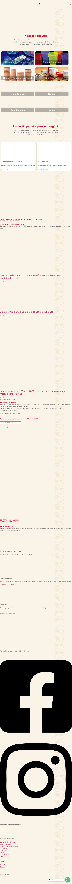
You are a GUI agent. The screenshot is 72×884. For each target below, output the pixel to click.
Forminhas (3, 848)
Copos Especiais (5, 844)
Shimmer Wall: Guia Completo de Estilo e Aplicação (27, 311)
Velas (1, 856)
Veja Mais (2, 281)
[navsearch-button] (70, 4)
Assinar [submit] (3, 426)
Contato (2, 867)
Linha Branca (4, 850)
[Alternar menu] (39, 4)
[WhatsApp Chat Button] (67, 879)
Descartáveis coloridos (7, 842)
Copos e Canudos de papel (9, 846)
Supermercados (5, 827)
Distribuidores (4, 829)
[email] (10, 422)
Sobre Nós (3, 865)
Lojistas (2, 831)
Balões (2, 852)
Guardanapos (4, 854)
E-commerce (4, 833)
